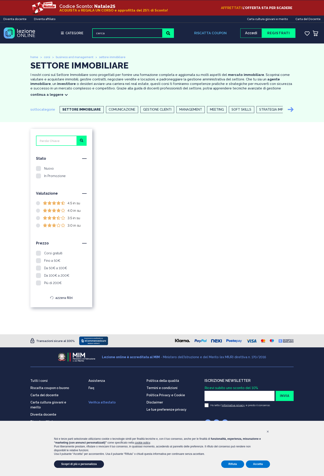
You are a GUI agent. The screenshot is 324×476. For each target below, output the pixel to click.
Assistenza (96, 380)
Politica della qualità (162, 380)
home (34, 57)
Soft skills (255, 110)
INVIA (284, 395)
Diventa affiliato (45, 18)
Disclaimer (154, 402)
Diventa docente (15, 18)
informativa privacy (233, 405)
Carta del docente (44, 395)
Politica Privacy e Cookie (165, 395)
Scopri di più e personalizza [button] (79, 464)
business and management (76, 57)
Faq (91, 387)
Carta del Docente (308, 18)
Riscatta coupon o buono (49, 387)
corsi (48, 57)
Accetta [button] (258, 464)
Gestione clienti (163, 110)
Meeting (229, 110)
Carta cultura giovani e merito (267, 18)
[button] (267, 431)
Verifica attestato (102, 402)
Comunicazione (124, 110)
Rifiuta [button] (232, 464)
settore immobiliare (116, 57)
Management (200, 110)
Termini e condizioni (162, 387)
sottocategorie (42, 110)
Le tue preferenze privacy (166, 409)
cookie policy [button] (142, 442)
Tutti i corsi (39, 380)
